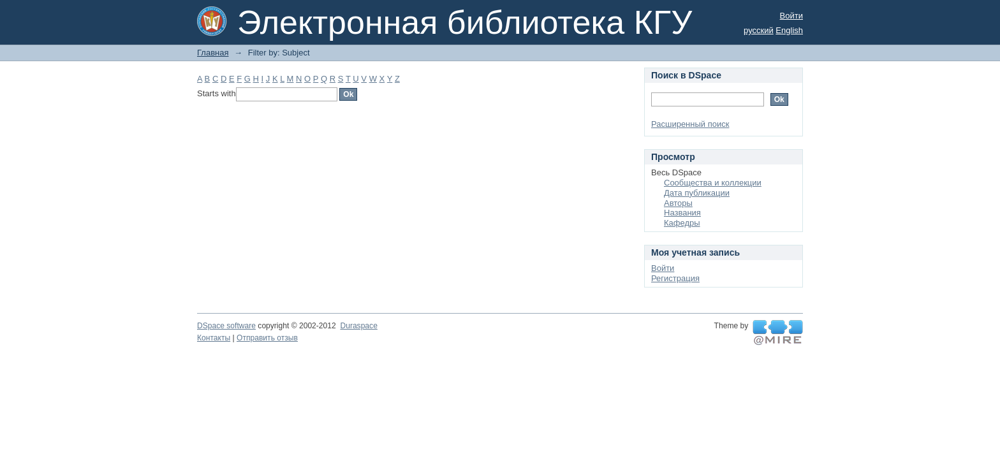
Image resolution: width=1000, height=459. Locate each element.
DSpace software (226, 325)
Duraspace (358, 325)
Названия (682, 212)
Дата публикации (697, 193)
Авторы (678, 203)
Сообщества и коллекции (712, 182)
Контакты (213, 337)
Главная (212, 52)
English (789, 30)
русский (759, 30)
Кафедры (682, 223)
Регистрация (675, 278)
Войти (791, 15)
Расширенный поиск (690, 124)
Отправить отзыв (267, 337)
